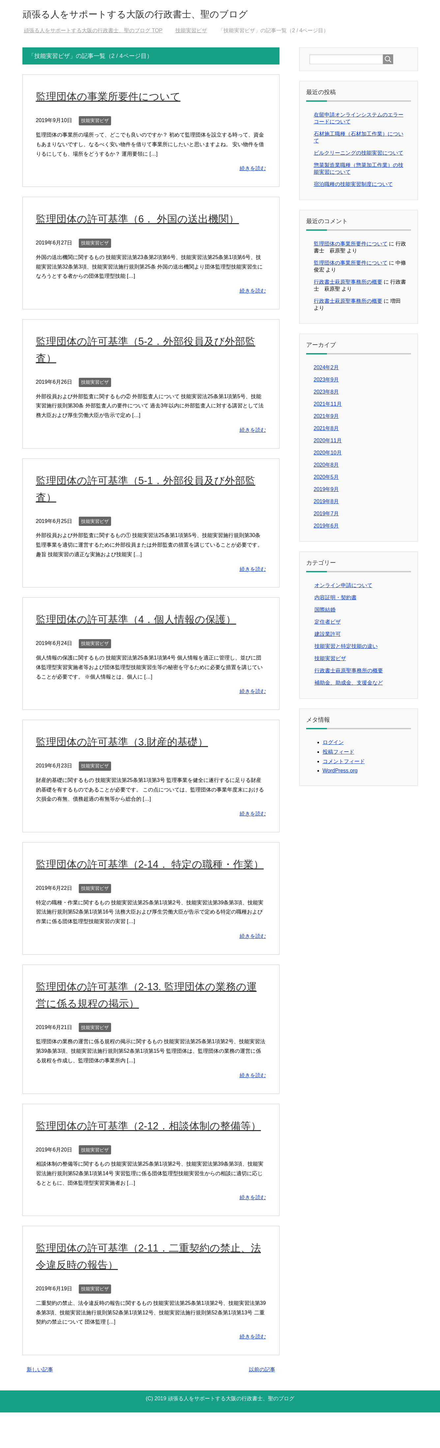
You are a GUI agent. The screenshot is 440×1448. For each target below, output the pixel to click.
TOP (93, 32)
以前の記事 (262, 1405)
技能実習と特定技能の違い (346, 648)
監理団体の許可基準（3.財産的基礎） (130, 743)
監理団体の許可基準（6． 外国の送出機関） (147, 220)
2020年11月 (328, 442)
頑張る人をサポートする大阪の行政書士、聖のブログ (166, 14)
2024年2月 (326, 369)
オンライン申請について (343, 587)
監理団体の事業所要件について (115, 98)
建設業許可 (327, 636)
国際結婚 (325, 611)
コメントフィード (344, 763)
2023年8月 (326, 394)
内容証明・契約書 (335, 599)
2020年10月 (328, 454)
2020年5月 (326, 479)
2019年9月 (326, 491)
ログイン (333, 744)
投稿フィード (338, 754)
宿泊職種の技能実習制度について (353, 186)
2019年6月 (326, 527)
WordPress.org (340, 772)
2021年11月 (328, 406)
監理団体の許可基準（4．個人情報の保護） (146, 621)
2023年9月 (326, 381)
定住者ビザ (327, 624)
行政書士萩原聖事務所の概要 (348, 284)
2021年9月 (326, 418)
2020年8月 (326, 467)
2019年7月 (326, 515)
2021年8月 (326, 430)
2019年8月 (326, 503)
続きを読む (253, 170)
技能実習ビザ (95, 122)
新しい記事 (40, 1405)
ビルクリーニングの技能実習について (358, 155)
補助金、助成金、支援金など (348, 684)
